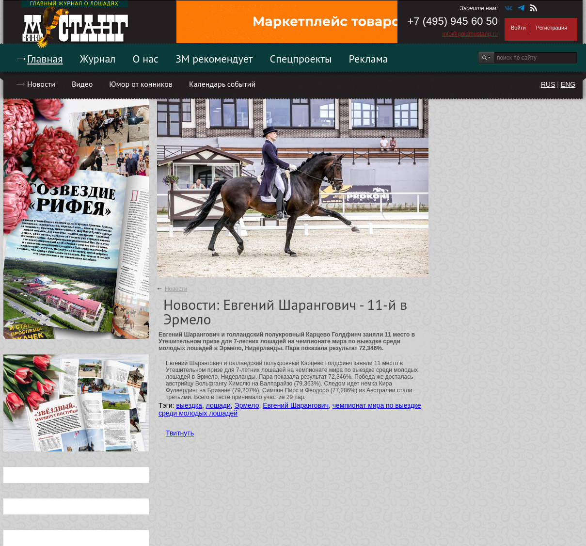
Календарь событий (222, 84)
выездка (189, 405)
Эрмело (247, 405)
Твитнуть (180, 433)
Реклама (368, 58)
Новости (41, 84)
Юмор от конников (141, 84)
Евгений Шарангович (296, 405)
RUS (548, 84)
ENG (568, 84)
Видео (82, 84)
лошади (218, 405)
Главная (45, 58)
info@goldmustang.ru (470, 34)
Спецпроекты (301, 58)
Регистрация (551, 28)
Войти (518, 28)
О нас (145, 58)
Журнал (98, 58)
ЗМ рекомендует (214, 58)
